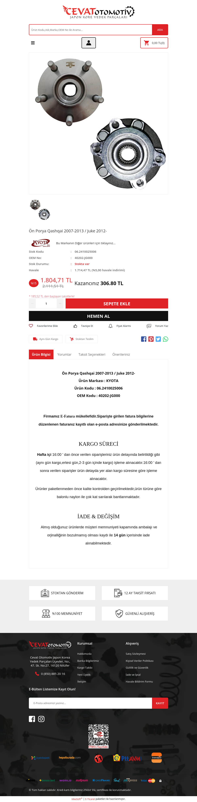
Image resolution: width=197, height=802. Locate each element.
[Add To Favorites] (43, 326)
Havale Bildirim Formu (139, 681)
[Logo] (98, 12)
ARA (160, 30)
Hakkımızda (84, 654)
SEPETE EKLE (116, 303)
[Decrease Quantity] (32, 303)
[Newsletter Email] (98, 703)
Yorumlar (64, 354)
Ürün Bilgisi (41, 354)
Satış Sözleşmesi (136, 654)
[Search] (98, 29)
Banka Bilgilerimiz (88, 661)
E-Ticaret (90, 799)
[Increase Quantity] (60, 303)
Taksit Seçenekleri (92, 354)
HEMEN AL (98, 316)
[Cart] (154, 42)
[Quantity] (46, 303)
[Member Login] (89, 42)
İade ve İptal (133, 674)
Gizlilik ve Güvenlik (137, 667)
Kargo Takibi (84, 667)
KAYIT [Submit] (160, 703)
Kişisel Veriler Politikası (139, 661)
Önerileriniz (121, 354)
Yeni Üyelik (84, 674)
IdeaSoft (76, 799)
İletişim (81, 681)
